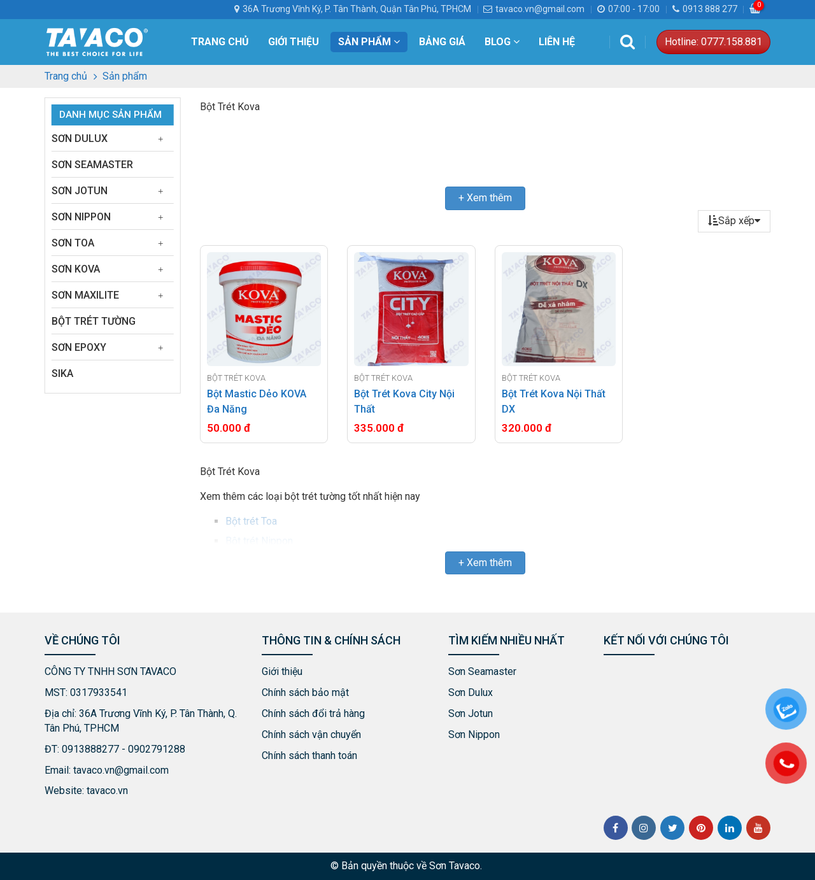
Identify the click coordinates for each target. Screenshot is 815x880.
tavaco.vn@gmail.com (534, 9)
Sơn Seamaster (92, 165)
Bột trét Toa (251, 521)
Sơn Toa (73, 243)
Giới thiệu (293, 42)
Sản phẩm (369, 42)
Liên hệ (557, 42)
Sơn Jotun (80, 191)
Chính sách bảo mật (305, 692)
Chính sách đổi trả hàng (313, 713)
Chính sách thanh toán (309, 755)
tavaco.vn (107, 790)
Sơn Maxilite (85, 295)
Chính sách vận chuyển (311, 734)
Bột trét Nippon (259, 541)
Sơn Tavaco (454, 866)
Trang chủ (220, 42)
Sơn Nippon (81, 217)
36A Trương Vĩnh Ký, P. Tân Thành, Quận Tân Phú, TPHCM (357, 9)
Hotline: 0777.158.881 (713, 42)
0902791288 (156, 749)
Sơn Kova (76, 269)
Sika (62, 373)
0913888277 (90, 749)
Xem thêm (489, 198)
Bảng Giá (442, 42)
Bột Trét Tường (94, 321)
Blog (502, 42)
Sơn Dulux (80, 138)
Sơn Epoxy (79, 347)
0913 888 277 (704, 9)
